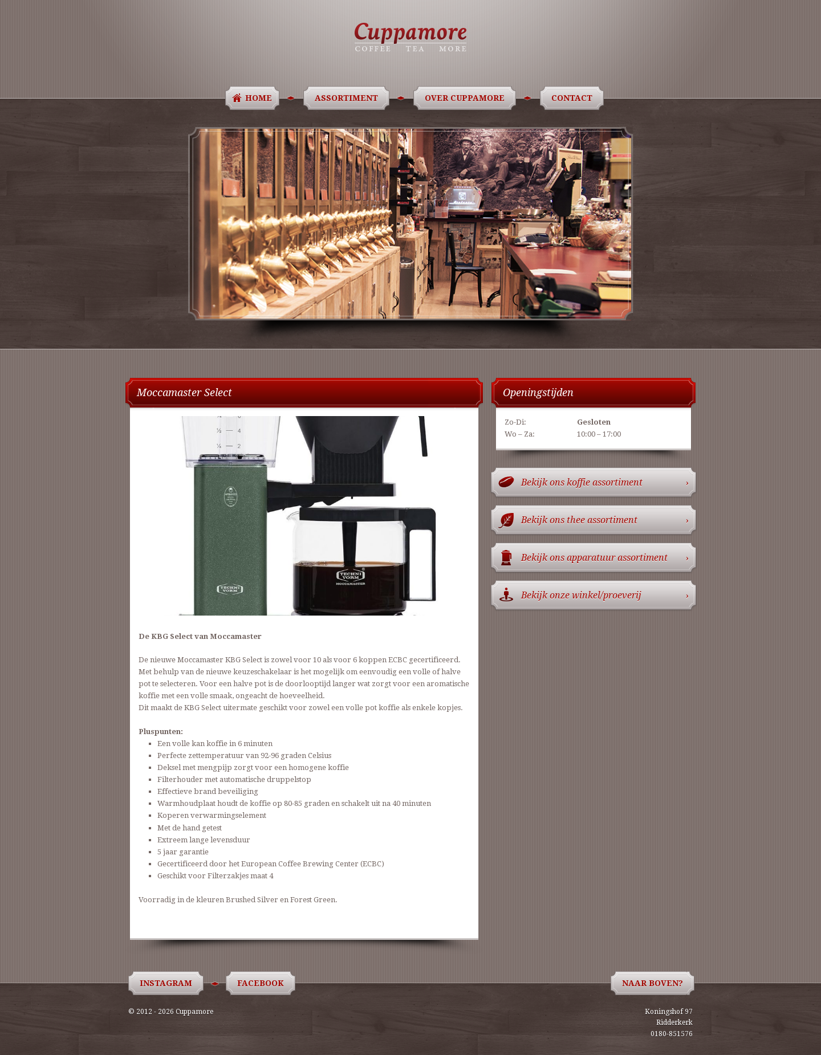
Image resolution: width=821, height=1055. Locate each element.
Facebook (262, 983)
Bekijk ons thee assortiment (605, 520)
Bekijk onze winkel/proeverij (605, 595)
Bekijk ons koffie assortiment (605, 482)
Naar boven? (652, 983)
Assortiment (348, 98)
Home (258, 98)
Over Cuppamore (467, 98)
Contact (573, 98)
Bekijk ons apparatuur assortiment (605, 557)
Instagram (168, 983)
